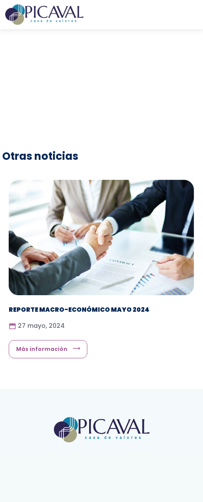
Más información (41, 349)
